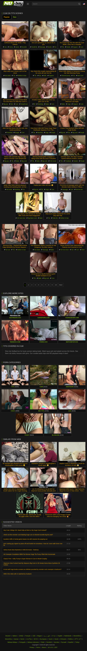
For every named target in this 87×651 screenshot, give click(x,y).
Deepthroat (24, 104)
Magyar (39, 636)
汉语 (33, 636)
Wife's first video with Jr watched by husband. (18, 574)
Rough (17, 132)
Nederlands (67, 636)
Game (17, 47)
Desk (83, 250)
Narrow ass (79, 189)
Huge (69, 104)
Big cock (75, 132)
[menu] (28, 4)
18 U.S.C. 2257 (52, 647)
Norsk (22, 639)
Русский (63, 642)
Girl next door (21, 218)
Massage (42, 47)
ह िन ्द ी (78, 639)
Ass (5, 47)
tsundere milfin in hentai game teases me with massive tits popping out (25, 539)
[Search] (79, 3)
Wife (45, 75)
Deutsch (8, 636)
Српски (16, 639)
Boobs (50, 47)
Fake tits (55, 218)
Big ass (6, 104)
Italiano (15, 636)
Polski (42, 642)
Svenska (56, 642)
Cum (81, 47)
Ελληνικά (63, 639)
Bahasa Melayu (12, 642)
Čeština (70, 639)
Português (22, 642)
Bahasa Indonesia (33, 642)
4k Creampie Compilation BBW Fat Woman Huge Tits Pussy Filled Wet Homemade (29, 554)
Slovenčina (8, 639)
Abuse (44, 647)
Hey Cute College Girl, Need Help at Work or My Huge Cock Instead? (25, 530)
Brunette (24, 47)
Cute (81, 104)
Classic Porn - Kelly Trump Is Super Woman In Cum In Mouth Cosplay (25, 558)
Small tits (34, 47)
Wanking (40, 104)
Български (43, 639)
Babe (47, 104)
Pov (55, 47)
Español (70, 642)
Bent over (80, 75)
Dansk (56, 639)
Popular (7, 17)
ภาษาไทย (29, 639)
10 (56, 285)
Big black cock (32, 218)
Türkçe (77, 642)
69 (34, 104)
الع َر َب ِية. (47, 636)
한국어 (36, 639)
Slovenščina (77, 636)
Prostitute (68, 161)
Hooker (75, 161)
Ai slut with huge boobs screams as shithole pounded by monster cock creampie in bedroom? (32, 569)
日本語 (21, 636)
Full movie (53, 161)
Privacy (32, 647)
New (14, 17)
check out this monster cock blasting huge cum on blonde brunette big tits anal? (28, 534)
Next (60, 285)
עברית (54, 636)
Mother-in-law (22, 75)
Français (28, 636)
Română (49, 642)
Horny (11, 47)
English (60, 636)
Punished (10, 132)
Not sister (8, 75)
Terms (38, 647)
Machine (40, 132)
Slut (40, 75)
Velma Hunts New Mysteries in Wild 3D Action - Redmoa (21, 550)
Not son (7, 250)
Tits (63, 47)
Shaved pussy (66, 75)
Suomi (51, 639)
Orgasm (75, 47)
